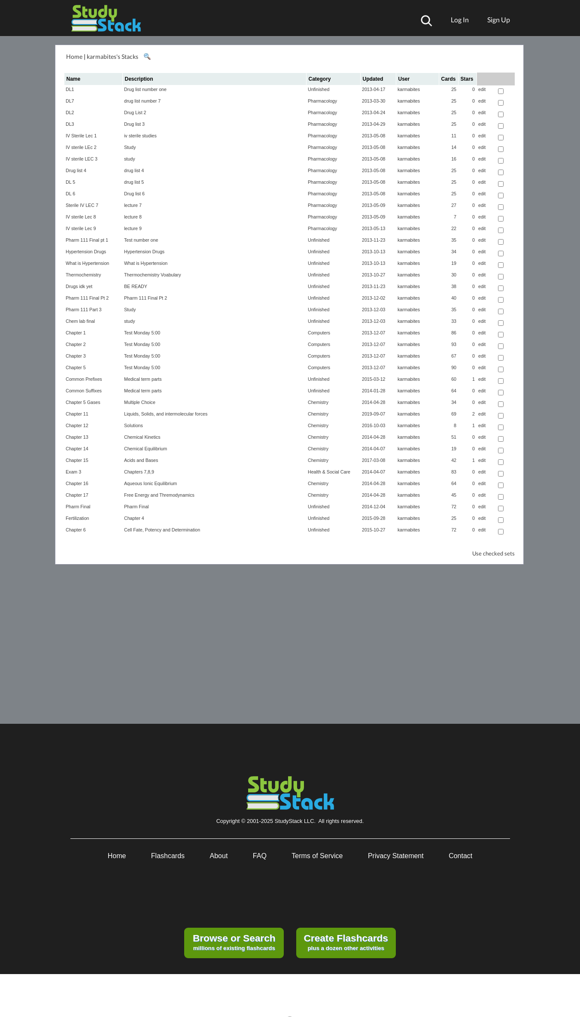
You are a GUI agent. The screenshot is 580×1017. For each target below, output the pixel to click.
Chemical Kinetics (142, 437)
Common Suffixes (84, 390)
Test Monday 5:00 (142, 332)
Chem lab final (80, 321)
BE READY (135, 286)
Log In (460, 19)
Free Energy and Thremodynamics (159, 495)
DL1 (70, 89)
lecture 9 (133, 228)
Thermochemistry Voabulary (152, 274)
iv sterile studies (140, 135)
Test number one (141, 240)
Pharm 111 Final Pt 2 (87, 298)
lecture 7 (133, 205)
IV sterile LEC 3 (81, 158)
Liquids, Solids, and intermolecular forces (165, 413)
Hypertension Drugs (86, 251)
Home (74, 56)
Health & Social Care (329, 471)
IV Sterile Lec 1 (81, 135)
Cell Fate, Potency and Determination (162, 529)
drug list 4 (134, 170)
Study (130, 147)
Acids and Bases (141, 460)
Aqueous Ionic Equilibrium (150, 483)
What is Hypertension (87, 263)
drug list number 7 (142, 100)
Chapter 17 (77, 495)
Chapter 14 (77, 448)
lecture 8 (133, 216)
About (219, 855)
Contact (460, 855)
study (129, 158)
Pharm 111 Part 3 (84, 309)
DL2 (70, 112)
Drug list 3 (134, 124)
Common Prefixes (84, 379)
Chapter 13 (77, 437)
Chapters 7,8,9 (139, 471)
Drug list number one (145, 89)
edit (482, 89)
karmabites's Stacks (112, 56)
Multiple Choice (139, 402)
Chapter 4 (134, 518)
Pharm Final (78, 506)
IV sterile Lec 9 (81, 228)
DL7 (70, 100)
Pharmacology (322, 100)
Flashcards (168, 855)
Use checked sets (493, 553)
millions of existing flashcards (234, 941)
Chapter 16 (77, 483)
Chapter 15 (77, 460)
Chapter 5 (76, 367)
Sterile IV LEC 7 (82, 205)
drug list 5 (134, 182)
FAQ (260, 855)
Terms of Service (317, 855)
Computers (319, 332)
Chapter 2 (76, 344)
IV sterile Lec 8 (81, 216)
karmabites (409, 89)
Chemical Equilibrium (145, 448)
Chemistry (318, 402)
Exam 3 (73, 471)
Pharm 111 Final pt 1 (87, 240)
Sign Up (498, 19)
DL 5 (70, 182)
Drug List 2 (135, 112)
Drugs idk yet (79, 286)
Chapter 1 (76, 332)
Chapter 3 (76, 355)
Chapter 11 (77, 413)
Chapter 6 (76, 529)
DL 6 (70, 193)
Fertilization (77, 518)
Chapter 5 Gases (83, 402)
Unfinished (318, 89)
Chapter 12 (77, 425)
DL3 (70, 124)
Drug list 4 (76, 170)
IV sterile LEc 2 (81, 147)
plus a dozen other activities (346, 941)
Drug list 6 (134, 193)
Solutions (133, 425)
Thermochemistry (83, 274)
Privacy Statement (396, 855)
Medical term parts (143, 379)
